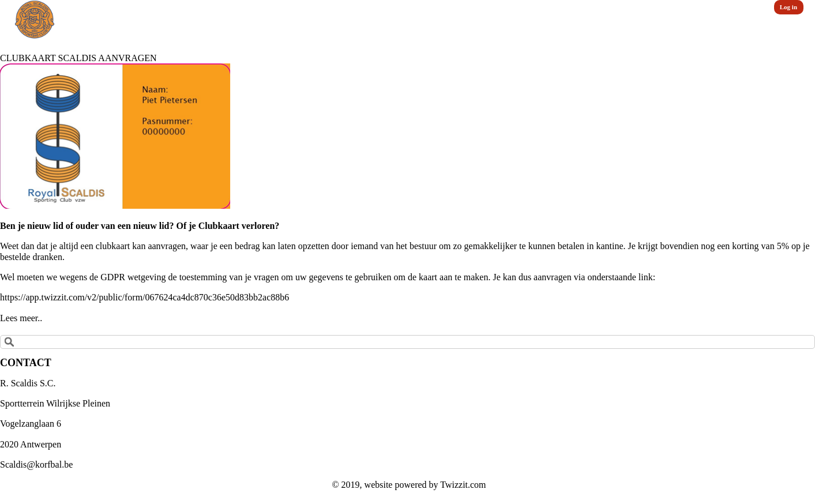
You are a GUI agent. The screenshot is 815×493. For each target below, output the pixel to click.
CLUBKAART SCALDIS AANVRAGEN (78, 58)
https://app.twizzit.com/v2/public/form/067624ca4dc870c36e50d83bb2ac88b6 (144, 297)
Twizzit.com (463, 485)
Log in (788, 6)
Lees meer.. (21, 318)
